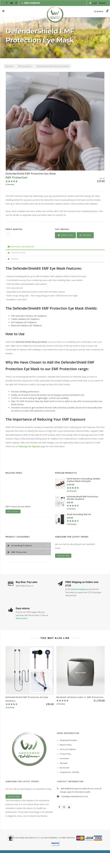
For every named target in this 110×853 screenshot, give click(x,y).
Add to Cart (65, 235)
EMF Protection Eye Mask (18, 506)
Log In (94, 3)
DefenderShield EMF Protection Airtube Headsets (82, 497)
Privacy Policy (65, 754)
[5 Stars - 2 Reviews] (55, 183)
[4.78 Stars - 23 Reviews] (83, 489)
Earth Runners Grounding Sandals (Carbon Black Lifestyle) (83, 479)
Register (102, 3)
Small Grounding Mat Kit (79, 514)
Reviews (13, 259)
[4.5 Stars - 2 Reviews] (83, 507)
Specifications (17, 252)
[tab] (55, 247)
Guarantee (64, 758)
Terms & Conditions (68, 749)
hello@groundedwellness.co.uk (74, 796)
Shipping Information (68, 740)
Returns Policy (66, 745)
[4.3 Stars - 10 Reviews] (83, 522)
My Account (64, 767)
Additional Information (21, 246)
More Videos (13, 512)
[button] (85, 235)
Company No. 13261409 (69, 772)
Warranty (64, 763)
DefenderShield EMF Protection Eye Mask (31, 173)
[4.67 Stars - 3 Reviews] (80, 702)
